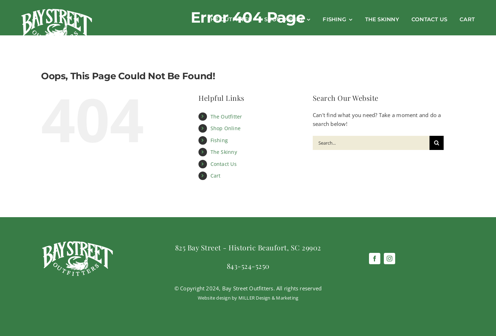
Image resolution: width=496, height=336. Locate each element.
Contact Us (223, 164)
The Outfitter (226, 116)
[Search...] (371, 143)
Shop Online (225, 128)
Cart (215, 175)
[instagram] (389, 258)
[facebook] (374, 258)
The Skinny (223, 152)
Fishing (219, 140)
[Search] (436, 143)
